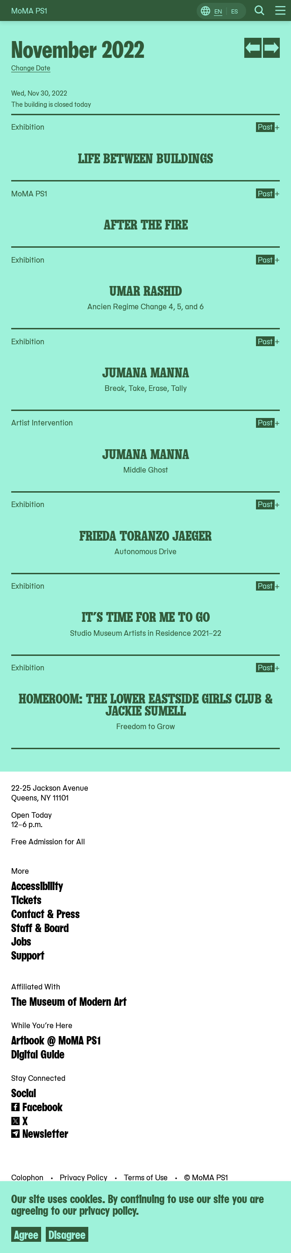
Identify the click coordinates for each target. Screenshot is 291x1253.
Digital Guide (37, 1053)
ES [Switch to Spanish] (234, 11)
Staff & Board (40, 927)
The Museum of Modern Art (69, 1000)
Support (27, 954)
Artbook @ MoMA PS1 (55, 1039)
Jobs (21, 940)
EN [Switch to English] (218, 11)
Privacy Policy (84, 1177)
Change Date (30, 67)
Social (23, 1092)
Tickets (26, 899)
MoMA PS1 (29, 10)
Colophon (28, 1177)
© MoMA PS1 (206, 1177)
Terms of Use (147, 1177)
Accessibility (37, 885)
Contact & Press (45, 913)
